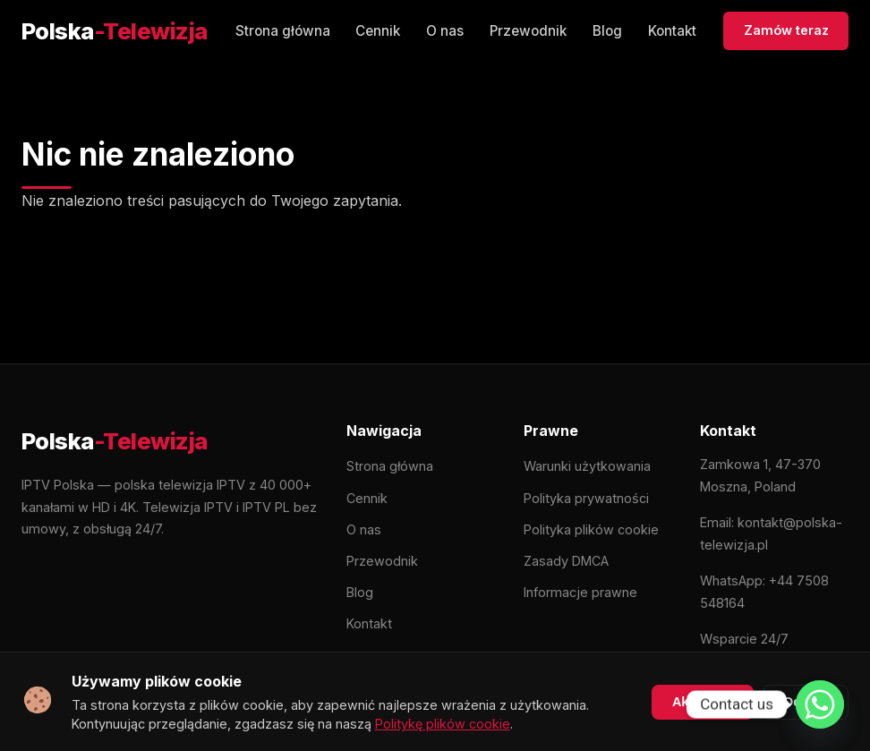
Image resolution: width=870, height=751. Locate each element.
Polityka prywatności (586, 498)
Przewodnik (528, 30)
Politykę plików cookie (442, 723)
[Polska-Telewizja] (114, 31)
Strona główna (282, 30)
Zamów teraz (786, 30)
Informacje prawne (580, 592)
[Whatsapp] (820, 704)
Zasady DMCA (566, 560)
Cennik (377, 30)
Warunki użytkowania (587, 466)
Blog (607, 30)
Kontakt (672, 30)
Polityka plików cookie (591, 529)
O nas (445, 30)
